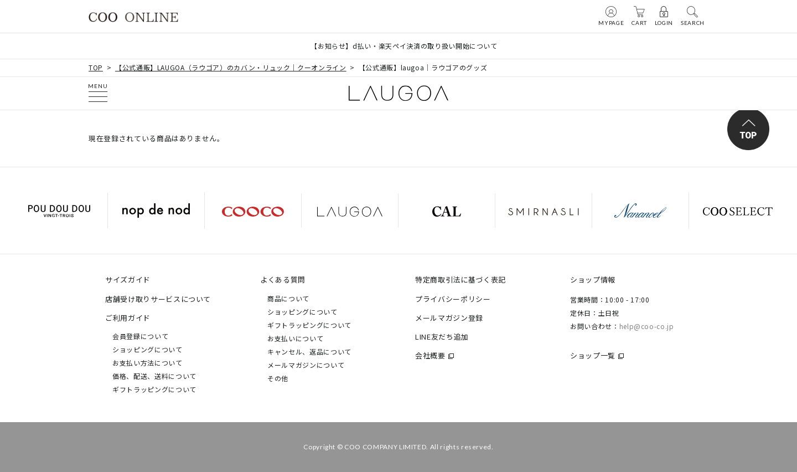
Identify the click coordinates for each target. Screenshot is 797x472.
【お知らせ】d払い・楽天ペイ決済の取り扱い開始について (404, 45)
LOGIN (664, 15)
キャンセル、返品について (309, 351)
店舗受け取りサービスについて (158, 299)
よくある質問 (283, 279)
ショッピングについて (147, 349)
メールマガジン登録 (449, 317)
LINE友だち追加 (442, 336)
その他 (277, 378)
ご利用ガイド (128, 317)
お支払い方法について (147, 362)
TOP (96, 67)
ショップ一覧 (592, 355)
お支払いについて (295, 338)
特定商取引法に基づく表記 (460, 279)
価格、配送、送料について (154, 376)
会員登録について (140, 336)
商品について (288, 298)
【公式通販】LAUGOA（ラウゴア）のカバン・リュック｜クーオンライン (230, 67)
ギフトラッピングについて (154, 389)
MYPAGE (611, 15)
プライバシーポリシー (453, 299)
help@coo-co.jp (646, 326)
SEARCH (693, 15)
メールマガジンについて (305, 365)
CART (639, 15)
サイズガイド (128, 279)
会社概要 (430, 355)
